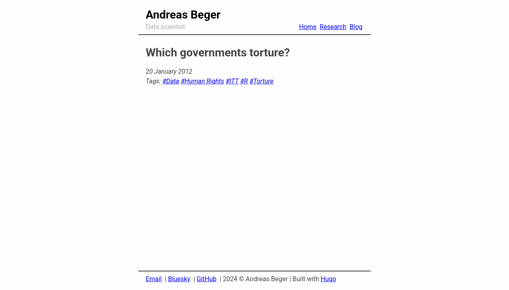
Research (333, 27)
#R (244, 81)
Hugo (328, 279)
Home (308, 27)
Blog (356, 27)
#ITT (232, 81)
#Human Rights (202, 81)
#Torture (261, 81)
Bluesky (179, 279)
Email (154, 279)
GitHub (207, 279)
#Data (171, 81)
